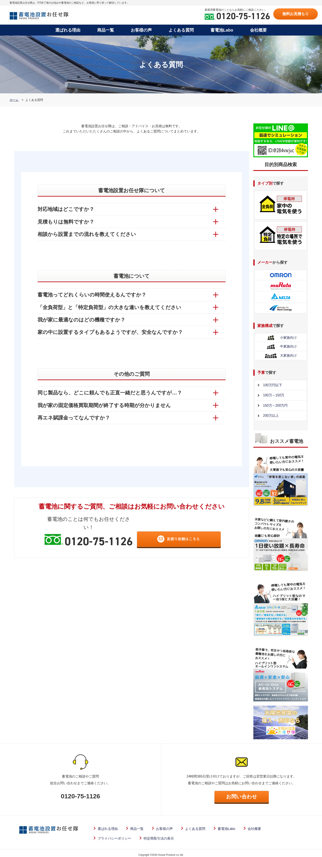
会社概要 (258, 30)
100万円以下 (272, 385)
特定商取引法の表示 (159, 838)
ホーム (14, 100)
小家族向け (288, 337)
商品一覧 (105, 30)
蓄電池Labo (222, 30)
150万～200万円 (275, 405)
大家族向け (288, 355)
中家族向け (288, 346)
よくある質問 (181, 30)
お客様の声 (141, 30)
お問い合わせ (241, 796)
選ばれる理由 (67, 30)
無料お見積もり (295, 14)
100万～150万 (273, 395)
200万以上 (271, 415)
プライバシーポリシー (114, 838)
